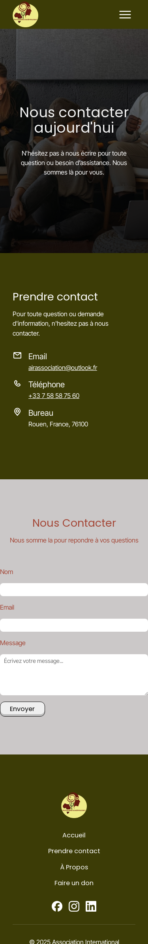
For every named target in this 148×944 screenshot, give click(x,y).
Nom (6, 572)
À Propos (74, 867)
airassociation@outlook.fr (62, 368)
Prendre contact (74, 851)
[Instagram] (74, 906)
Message (13, 643)
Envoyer (22, 708)
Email (7, 607)
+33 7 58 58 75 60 (53, 396)
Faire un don (74, 883)
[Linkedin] (91, 906)
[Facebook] (57, 906)
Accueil (74, 835)
